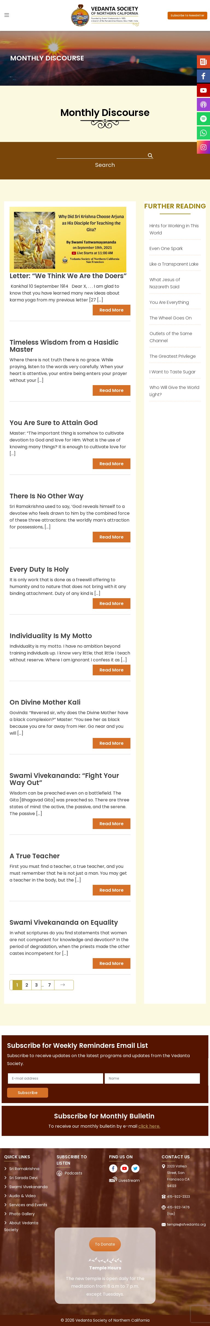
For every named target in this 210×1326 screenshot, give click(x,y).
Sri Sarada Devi (23, 1177)
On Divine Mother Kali (45, 702)
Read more (112, 310)
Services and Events (28, 1205)
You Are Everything (169, 302)
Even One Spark (166, 248)
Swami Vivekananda (28, 1187)
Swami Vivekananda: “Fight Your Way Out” (64, 779)
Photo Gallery (22, 1214)
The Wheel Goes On (171, 318)
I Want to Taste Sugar (173, 372)
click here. (149, 1126)
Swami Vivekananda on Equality (64, 922)
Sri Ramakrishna (24, 1168)
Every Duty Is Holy (39, 569)
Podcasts (73, 1173)
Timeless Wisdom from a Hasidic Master (64, 346)
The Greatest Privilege (173, 356)
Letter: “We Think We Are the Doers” (68, 275)
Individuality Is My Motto (51, 635)
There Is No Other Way (47, 496)
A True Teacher (35, 855)
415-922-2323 (178, 1196)
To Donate (105, 1244)
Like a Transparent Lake (174, 264)
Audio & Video (22, 1196)
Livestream (129, 1180)
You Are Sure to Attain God (54, 422)
